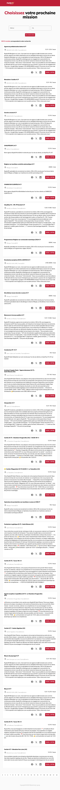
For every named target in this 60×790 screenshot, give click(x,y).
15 (34, 775)
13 (28, 775)
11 (21, 775)
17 (40, 775)
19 (47, 775)
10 (18, 775)
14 (31, 775)
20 (50, 775)
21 (53, 775)
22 (56, 775)
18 (44, 775)
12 (24, 775)
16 (37, 775)
